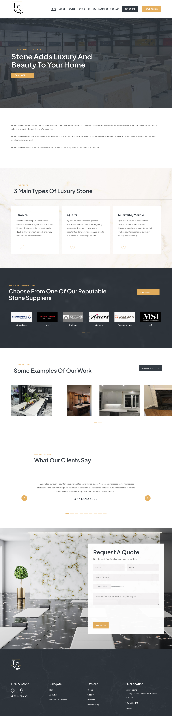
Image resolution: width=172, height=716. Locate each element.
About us (53, 695)
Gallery (92, 9)
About (62, 9)
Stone (82, 9)
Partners (103, 9)
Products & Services (58, 699)
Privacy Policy (93, 704)
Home (53, 9)
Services (72, 9)
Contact (114, 9)
